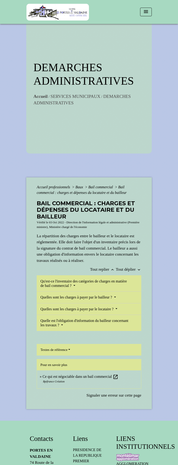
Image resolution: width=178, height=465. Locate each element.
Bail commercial (101, 187)
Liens (80, 438)
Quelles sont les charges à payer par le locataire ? (77, 309)
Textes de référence (53, 350)
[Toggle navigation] (146, 12)
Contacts (41, 438)
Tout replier (103, 269)
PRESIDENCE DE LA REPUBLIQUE (87, 452)
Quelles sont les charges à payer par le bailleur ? (76, 297)
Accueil (40, 96)
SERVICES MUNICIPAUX (75, 96)
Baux (80, 187)
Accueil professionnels (54, 187)
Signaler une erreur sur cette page (113, 395)
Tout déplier (128, 269)
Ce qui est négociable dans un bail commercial (80, 376)
